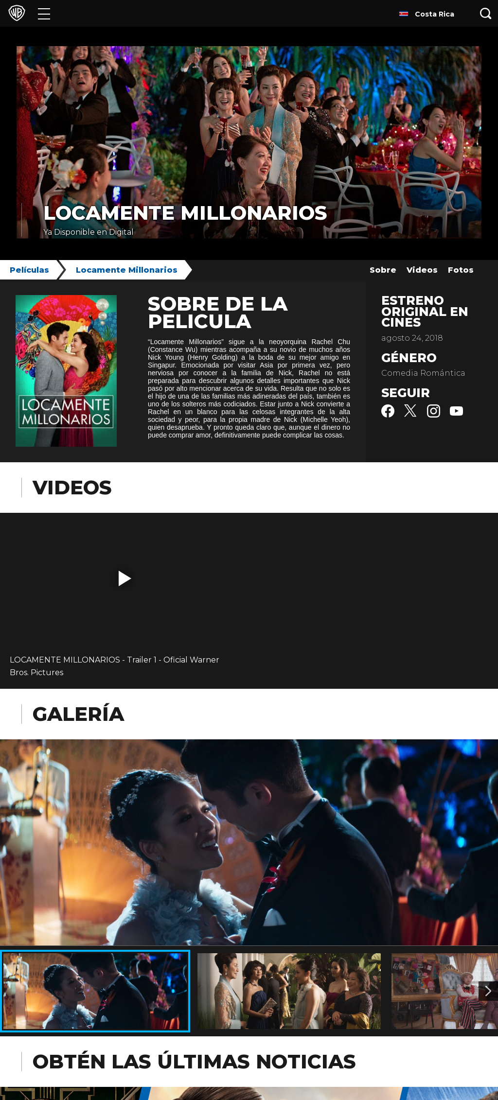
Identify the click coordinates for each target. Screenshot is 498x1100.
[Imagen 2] (488, 991)
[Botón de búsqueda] (486, 13)
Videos (422, 270)
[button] (125, 578)
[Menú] (44, 13)
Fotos (461, 270)
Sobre (383, 270)
